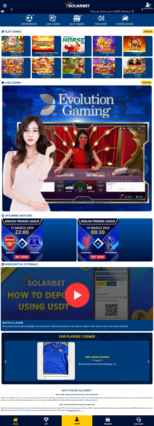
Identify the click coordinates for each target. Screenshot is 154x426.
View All (148, 31)
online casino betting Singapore (28, 398)
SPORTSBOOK (29, 19)
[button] (11, 148)
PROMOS (107, 421)
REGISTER (148, 6)
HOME (15, 421)
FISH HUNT (101, 20)
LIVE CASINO (53, 20)
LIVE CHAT (138, 421)
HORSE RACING (125, 20)
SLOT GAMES (77, 19)
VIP (46, 421)
